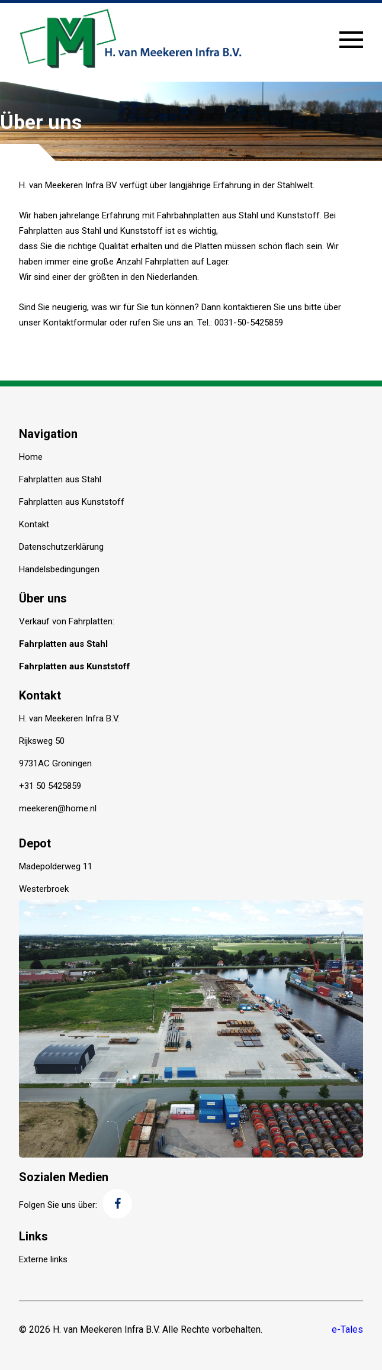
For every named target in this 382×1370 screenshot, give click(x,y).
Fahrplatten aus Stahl (60, 479)
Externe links (43, 1259)
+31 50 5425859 (50, 786)
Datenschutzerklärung (61, 546)
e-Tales (347, 1329)
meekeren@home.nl (58, 808)
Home (31, 457)
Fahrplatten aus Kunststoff (71, 502)
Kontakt (34, 524)
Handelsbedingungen (59, 569)
